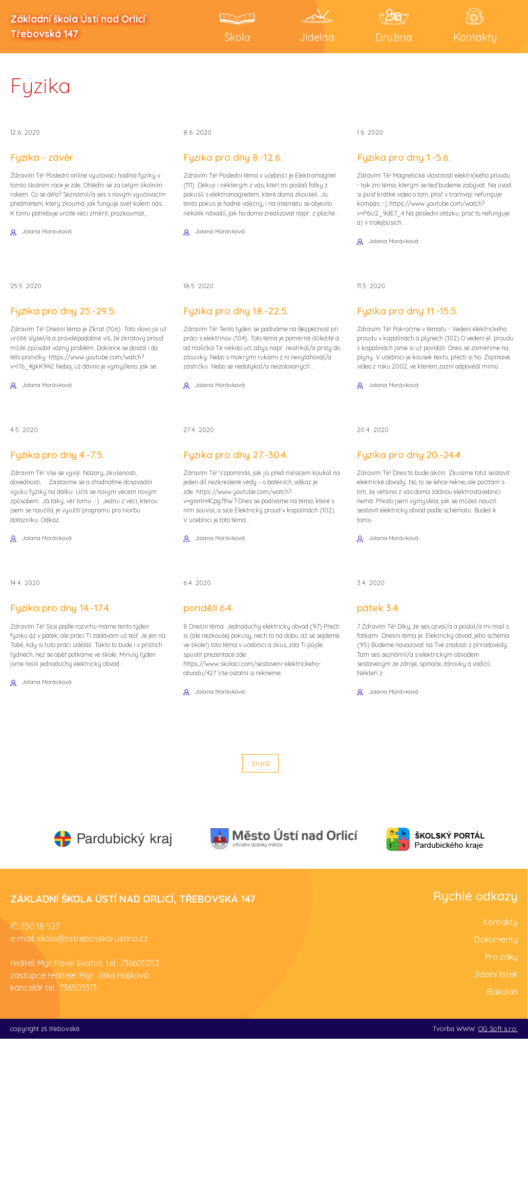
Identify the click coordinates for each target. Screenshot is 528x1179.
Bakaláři (502, 1132)
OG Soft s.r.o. (498, 1169)
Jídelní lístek (495, 1114)
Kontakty (500, 1062)
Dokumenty (496, 1080)
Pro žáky (501, 1097)
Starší (260, 900)
